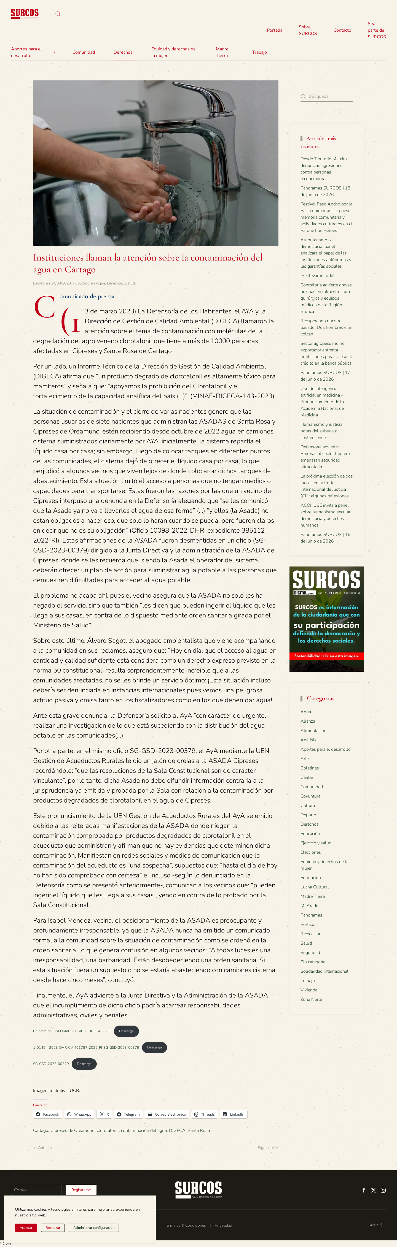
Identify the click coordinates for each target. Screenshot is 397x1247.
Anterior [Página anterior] (43, 1147)
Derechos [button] (123, 52)
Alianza (308, 721)
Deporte (308, 815)
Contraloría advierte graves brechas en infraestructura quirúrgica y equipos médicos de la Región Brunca (326, 298)
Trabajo (259, 52)
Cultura (308, 806)
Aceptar (26, 1227)
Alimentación (313, 731)
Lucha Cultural (315, 887)
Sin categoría (313, 962)
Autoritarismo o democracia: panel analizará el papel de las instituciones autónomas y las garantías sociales (326, 253)
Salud (130, 283)
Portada (274, 30)
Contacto (342, 30)
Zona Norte (311, 999)
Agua (100, 283)
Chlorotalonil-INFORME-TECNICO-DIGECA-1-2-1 (72, 1031)
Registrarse (81, 1189)
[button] (58, 14)
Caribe (307, 777)
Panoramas (311, 915)
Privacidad (223, 1225)
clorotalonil (108, 1130)
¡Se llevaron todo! (317, 276)
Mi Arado (309, 906)
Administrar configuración (93, 1227)
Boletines (310, 768)
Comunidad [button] (84, 52)
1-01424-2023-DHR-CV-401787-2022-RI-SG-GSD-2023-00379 (86, 1047)
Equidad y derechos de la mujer (173, 52)
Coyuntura (310, 796)
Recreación (311, 934)
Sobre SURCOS (308, 30)
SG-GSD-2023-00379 (51, 1063)
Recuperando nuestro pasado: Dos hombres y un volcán (326, 327)
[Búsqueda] (327, 96)
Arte (305, 759)
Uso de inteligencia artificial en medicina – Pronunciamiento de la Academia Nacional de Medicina (322, 402)
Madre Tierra (222, 52)
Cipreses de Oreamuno (72, 1130)
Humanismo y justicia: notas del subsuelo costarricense (322, 431)
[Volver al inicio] (25, 14)
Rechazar (52, 1227)
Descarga (126, 1031)
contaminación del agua (144, 1130)
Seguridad (310, 953)
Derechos (115, 283)
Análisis (308, 740)
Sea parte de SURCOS (377, 30)
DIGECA (177, 1130)
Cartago (40, 1130)
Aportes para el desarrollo (326, 749)
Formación (311, 878)
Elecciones (311, 852)
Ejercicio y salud (316, 843)
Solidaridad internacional (324, 971)
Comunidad (312, 787)
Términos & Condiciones (185, 1225)
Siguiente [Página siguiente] (268, 1147)
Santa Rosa (199, 1130)
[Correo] (36, 1190)
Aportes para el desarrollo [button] (33, 52)
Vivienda (309, 990)
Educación (310, 834)
